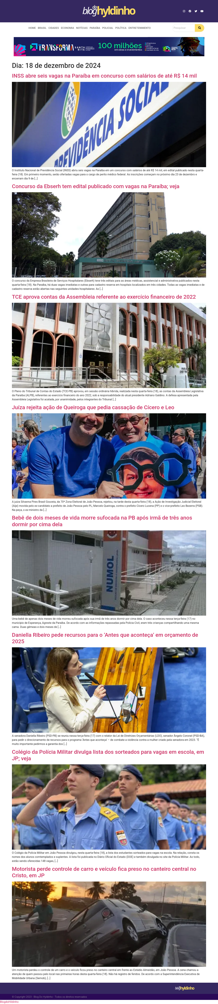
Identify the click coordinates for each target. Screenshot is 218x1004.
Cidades (54, 28)
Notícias (82, 28)
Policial (107, 28)
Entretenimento (139, 28)
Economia (67, 28)
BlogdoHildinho (9, 1001)
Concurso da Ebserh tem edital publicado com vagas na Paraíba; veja (96, 186)
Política (121, 28)
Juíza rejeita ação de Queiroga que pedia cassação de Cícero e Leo (93, 407)
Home (32, 28)
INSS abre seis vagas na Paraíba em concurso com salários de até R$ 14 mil (104, 75)
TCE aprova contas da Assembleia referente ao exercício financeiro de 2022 (104, 297)
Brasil (42, 28)
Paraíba (95, 28)
